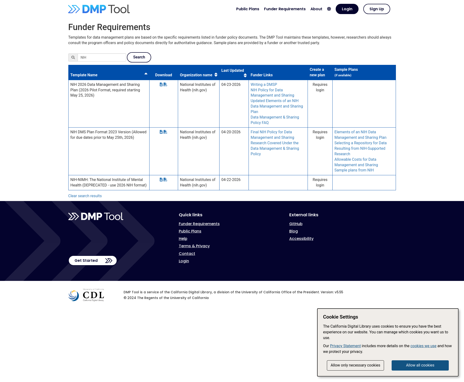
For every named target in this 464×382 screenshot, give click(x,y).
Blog (293, 231)
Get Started (86, 260)
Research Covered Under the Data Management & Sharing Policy (275, 148)
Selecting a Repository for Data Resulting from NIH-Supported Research (360, 148)
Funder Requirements (285, 9)
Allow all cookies (420, 365)
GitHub (296, 224)
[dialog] (387, 342)
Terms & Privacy (194, 246)
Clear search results (85, 196)
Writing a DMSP (264, 84)
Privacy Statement (345, 346)
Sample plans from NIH (354, 170)
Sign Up (376, 9)
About (316, 9)
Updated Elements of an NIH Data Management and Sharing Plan (277, 106)
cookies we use (423, 346)
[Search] (102, 57)
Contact (187, 253)
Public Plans (247, 9)
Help (183, 238)
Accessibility (301, 238)
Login (347, 9)
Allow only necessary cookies (355, 365)
